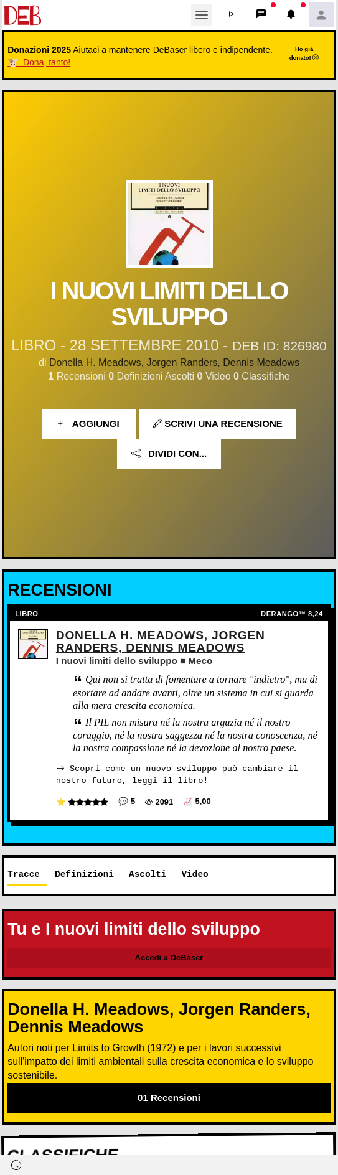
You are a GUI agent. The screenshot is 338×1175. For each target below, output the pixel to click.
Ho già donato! (304, 52)
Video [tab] (194, 874)
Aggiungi (88, 423)
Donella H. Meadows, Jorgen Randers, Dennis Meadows (174, 362)
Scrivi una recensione (218, 423)
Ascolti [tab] (147, 874)
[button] (231, 14)
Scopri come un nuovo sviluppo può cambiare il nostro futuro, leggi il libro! (177, 774)
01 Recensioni (169, 1097)
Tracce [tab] (23, 874)
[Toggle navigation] (201, 14)
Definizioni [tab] (84, 874)
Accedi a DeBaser (169, 957)
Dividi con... (169, 453)
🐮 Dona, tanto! (38, 62)
